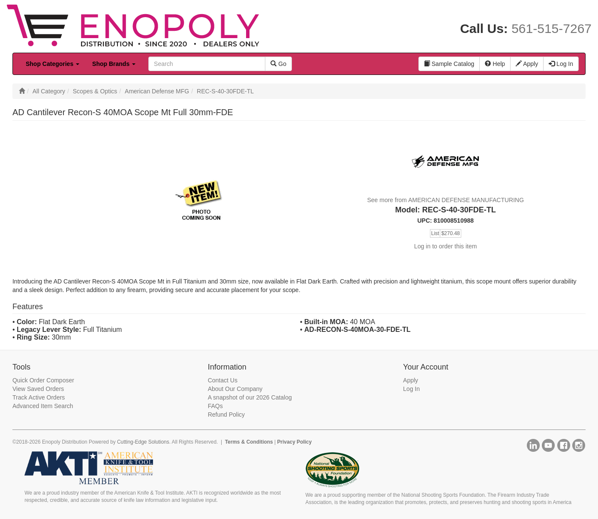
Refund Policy (226, 414)
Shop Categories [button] (52, 63)
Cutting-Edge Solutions (143, 442)
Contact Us (222, 380)
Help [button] (495, 63)
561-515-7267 (551, 28)
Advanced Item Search (42, 406)
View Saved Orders (38, 388)
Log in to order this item (445, 246)
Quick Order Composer (43, 380)
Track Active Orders (38, 397)
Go (278, 63)
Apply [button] (527, 63)
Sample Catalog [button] (449, 63)
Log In (411, 388)
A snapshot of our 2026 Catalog (250, 397)
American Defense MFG (157, 91)
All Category (49, 91)
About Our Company (235, 388)
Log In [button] (561, 63)
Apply (410, 380)
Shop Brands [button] (113, 63)
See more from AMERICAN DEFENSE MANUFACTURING (445, 200)
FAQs (215, 406)
